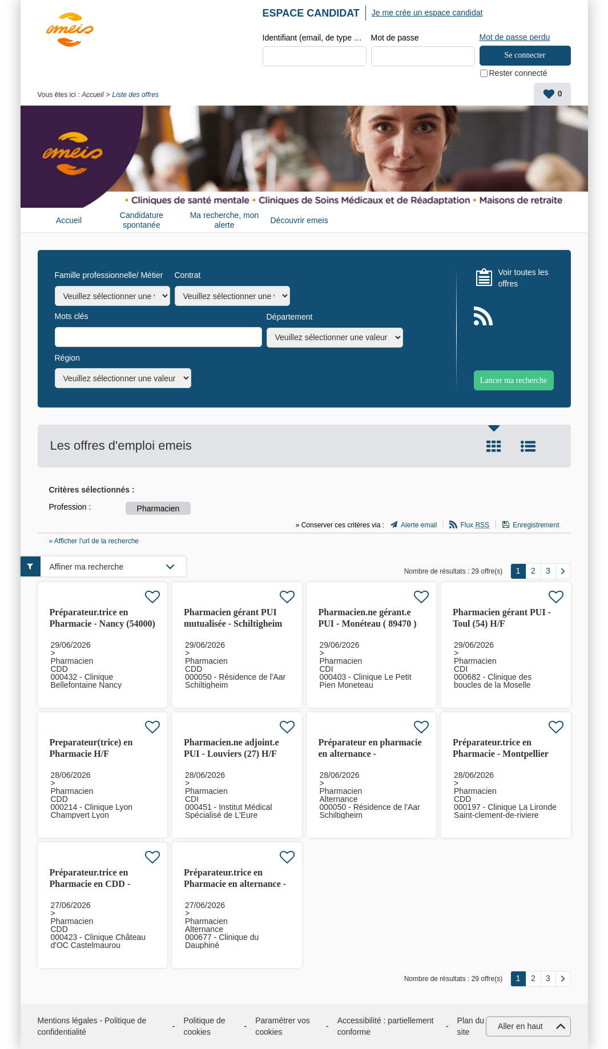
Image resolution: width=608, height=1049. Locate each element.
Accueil (93, 95)
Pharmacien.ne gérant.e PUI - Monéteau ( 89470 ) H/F (368, 623)
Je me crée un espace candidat (427, 12)
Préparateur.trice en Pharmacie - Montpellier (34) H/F (501, 753)
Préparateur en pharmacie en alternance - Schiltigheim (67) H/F (370, 753)
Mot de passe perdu (515, 37)
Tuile (493, 446)
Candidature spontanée (141, 220)
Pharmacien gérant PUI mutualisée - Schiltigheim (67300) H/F (233, 623)
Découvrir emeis (299, 220)
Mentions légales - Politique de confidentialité (92, 1026)
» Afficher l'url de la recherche (94, 541)
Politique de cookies (204, 1026)
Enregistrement (536, 525)
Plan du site (470, 1026)
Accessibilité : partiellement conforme (385, 1026)
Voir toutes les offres (523, 278)
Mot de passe (395, 37)
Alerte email (419, 525)
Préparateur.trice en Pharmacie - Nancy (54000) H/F (102, 623)
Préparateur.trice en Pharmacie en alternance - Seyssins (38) (235, 884)
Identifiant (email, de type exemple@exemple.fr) (315, 37)
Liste (528, 446)
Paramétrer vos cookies (282, 1026)
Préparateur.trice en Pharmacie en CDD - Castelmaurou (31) (90, 884)
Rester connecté (518, 73)
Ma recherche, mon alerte (224, 220)
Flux (474, 525)
